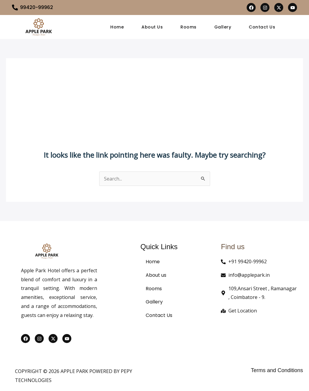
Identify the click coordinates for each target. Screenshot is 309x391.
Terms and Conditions (277, 370)
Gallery (223, 27)
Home (116, 27)
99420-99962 (36, 7)
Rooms (188, 27)
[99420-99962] (15, 7)
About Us (151, 27)
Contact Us (262, 27)
